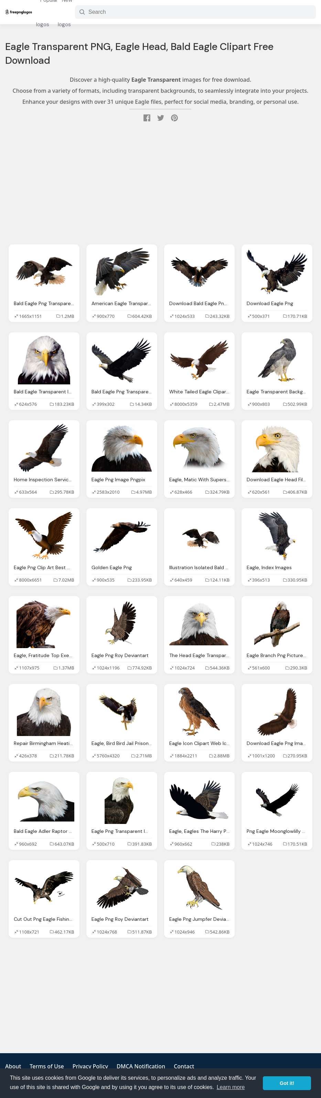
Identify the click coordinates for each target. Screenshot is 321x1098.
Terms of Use (47, 1066)
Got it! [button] (287, 1083)
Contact (184, 1066)
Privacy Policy (90, 1066)
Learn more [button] (231, 1087)
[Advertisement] (160, 184)
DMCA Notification (141, 1066)
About (13, 1066)
